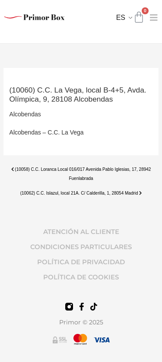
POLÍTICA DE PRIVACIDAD (81, 262)
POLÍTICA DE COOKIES (81, 277)
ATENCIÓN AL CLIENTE (81, 231)
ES (120, 17)
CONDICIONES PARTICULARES (81, 247)
